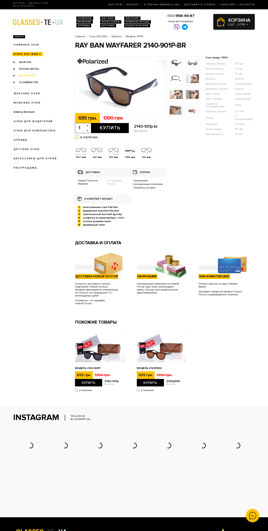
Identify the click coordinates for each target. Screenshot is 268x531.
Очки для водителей (33, 121)
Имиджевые (24, 112)
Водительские (137, 25)
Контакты (247, 4)
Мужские (84, 21)
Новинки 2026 (84, 494)
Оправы (84, 25)
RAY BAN (108, 18)
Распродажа (25, 167)
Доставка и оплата (200, 4)
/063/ (180, 16)
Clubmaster (28, 82)
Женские (132, 18)
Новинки (85, 18)
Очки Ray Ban (83, 498)
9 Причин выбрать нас (162, 4)
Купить (110, 128)
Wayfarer (27, 75)
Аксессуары (111, 21)
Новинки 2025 (26, 44)
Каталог (133, 4)
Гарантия (227, 4)
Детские (108, 25)
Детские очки (27, 149)
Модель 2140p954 (149, 368)
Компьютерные (137, 21)
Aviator (25, 62)
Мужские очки (27, 102)
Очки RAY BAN (26, 54)
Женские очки (27, 93)
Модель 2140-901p (87, 368)
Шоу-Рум (115, 4)
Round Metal (29, 68)
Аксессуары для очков (35, 158)
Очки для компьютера (35, 130)
